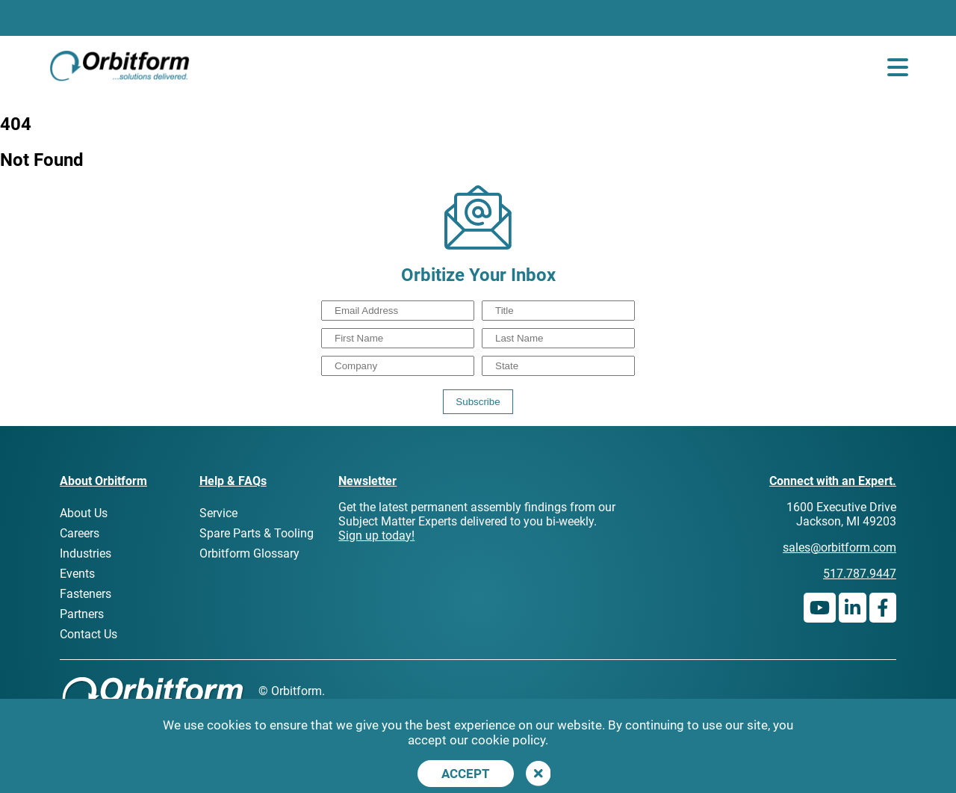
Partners (82, 614)
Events (77, 574)
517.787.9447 (859, 574)
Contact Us (88, 634)
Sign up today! (376, 535)
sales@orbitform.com (839, 547)
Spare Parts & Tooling (256, 533)
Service (218, 513)
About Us (84, 513)
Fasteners (85, 594)
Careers (79, 533)
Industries (85, 553)
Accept (465, 773)
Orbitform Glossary (249, 553)
